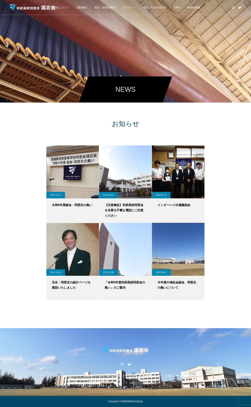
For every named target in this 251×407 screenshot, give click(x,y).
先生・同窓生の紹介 (154, 7)
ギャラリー (129, 7)
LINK (177, 7)
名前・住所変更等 (104, 7)
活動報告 (81, 7)
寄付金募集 (193, 7)
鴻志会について (60, 7)
